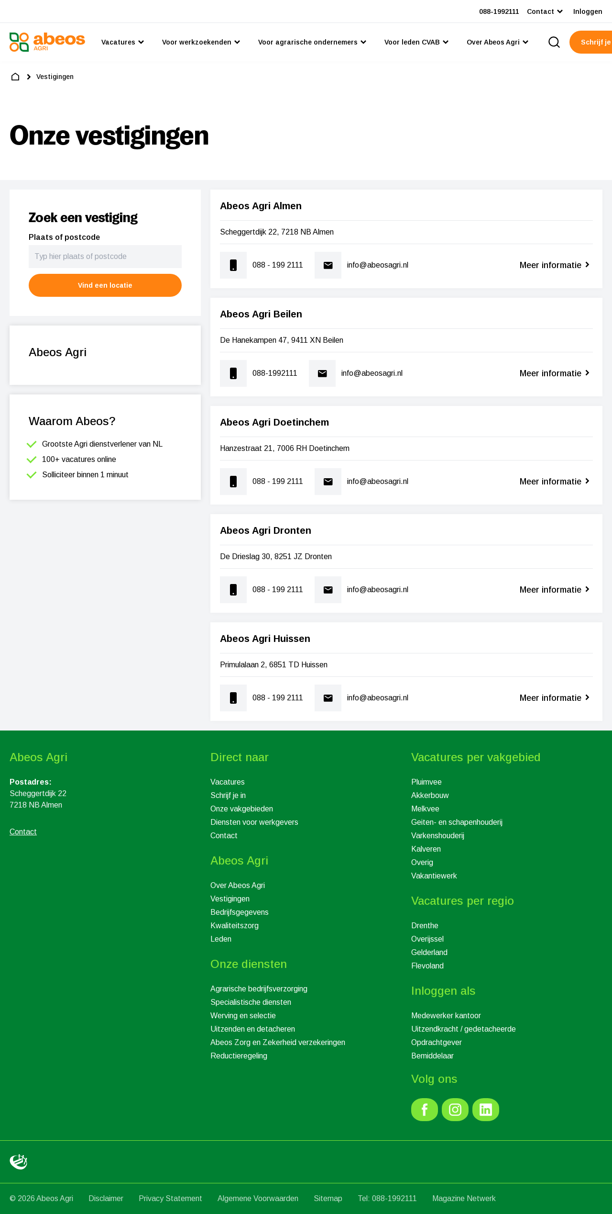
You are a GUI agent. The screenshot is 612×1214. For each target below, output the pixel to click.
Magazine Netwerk (464, 1198)
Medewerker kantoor (446, 1016)
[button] (105, 285)
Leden (220, 939)
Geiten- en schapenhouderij (457, 822)
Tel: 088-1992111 (387, 1198)
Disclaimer (105, 1198)
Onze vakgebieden (241, 809)
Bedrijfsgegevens (239, 912)
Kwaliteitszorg (234, 926)
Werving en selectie (243, 1016)
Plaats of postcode (64, 237)
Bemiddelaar (432, 1056)
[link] (424, 1109)
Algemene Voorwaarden (258, 1198)
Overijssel (427, 939)
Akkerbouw (430, 795)
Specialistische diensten (250, 1002)
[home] (15, 76)
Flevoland (427, 966)
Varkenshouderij (437, 836)
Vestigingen (230, 899)
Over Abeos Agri (237, 885)
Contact (224, 836)
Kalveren (426, 849)
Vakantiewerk (434, 876)
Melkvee (425, 809)
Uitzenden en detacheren (252, 1029)
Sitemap (328, 1198)
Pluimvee (426, 782)
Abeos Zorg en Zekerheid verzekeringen (277, 1042)
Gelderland (429, 952)
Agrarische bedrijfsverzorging (258, 989)
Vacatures (227, 782)
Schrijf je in (228, 795)
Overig (422, 862)
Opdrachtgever (436, 1042)
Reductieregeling (238, 1056)
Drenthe (424, 926)
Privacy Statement (170, 1198)
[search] (554, 42)
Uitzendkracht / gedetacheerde (463, 1029)
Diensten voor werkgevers (254, 822)
